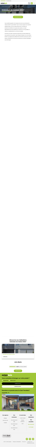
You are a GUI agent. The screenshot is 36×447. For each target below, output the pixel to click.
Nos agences (5, 415)
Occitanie (5, 422)
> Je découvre (5, 356)
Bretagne (5, 418)
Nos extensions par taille (12, 6)
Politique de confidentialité (17, 441)
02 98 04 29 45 (17, 383)
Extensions (6, 6)
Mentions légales (8, 441)
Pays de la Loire (5, 420)
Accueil (3, 6)
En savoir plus (23, 415)
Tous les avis (18, 370)
